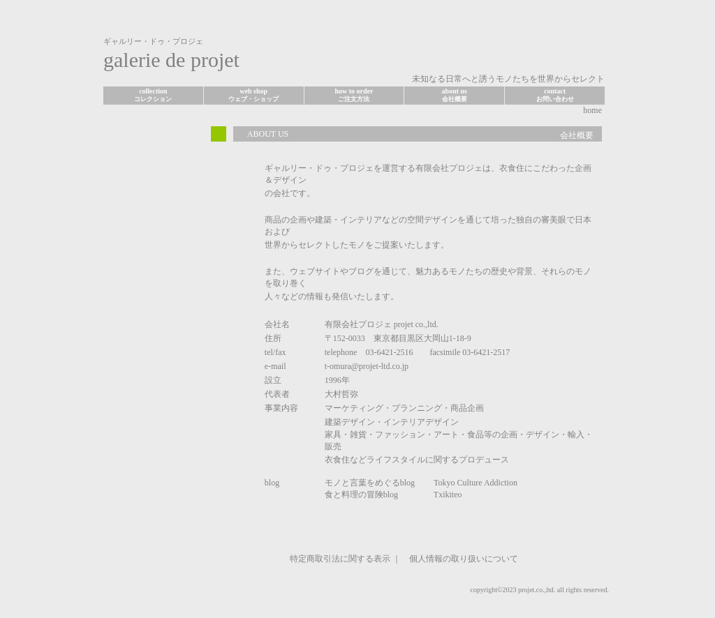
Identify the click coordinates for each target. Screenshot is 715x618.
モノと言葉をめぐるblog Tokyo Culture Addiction (421, 483)
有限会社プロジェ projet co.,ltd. (381, 324)
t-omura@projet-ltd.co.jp (366, 366)
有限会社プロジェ (448, 168)
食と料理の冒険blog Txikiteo (393, 494)
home (592, 110)
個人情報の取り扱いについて (463, 559)
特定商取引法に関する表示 (340, 559)
